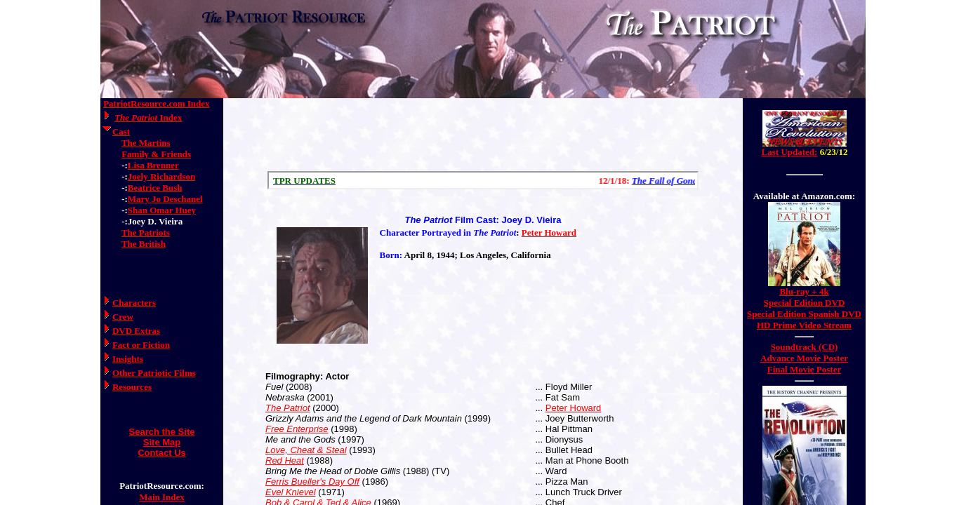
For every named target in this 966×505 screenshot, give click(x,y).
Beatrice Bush (155, 187)
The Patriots (145, 232)
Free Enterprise (297, 429)
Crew (122, 316)
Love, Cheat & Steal (306, 450)
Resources (132, 387)
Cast (121, 131)
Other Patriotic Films (154, 373)
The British (143, 243)
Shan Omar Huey (162, 210)
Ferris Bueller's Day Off (312, 481)
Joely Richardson (161, 176)
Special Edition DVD (804, 302)
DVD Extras (136, 330)
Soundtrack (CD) (804, 347)
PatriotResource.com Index (156, 103)
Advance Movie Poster (804, 358)
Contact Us (162, 452)
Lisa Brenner (153, 165)
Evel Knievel (290, 492)
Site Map (161, 442)
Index (148, 117)
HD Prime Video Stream (804, 325)
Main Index (162, 497)
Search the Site (162, 431)
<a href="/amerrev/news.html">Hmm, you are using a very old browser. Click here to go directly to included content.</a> (804, 139)
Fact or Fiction (141, 344)
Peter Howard (549, 232)
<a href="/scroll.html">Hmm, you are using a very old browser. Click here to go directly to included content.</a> (483, 180)
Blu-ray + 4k (803, 291)
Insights (127, 359)
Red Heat (284, 460)
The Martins (146, 142)
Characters (134, 302)
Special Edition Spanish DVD (804, 314)
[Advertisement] (483, 134)
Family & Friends (156, 154)
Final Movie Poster (804, 369)
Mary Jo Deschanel (165, 199)
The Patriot (287, 408)
